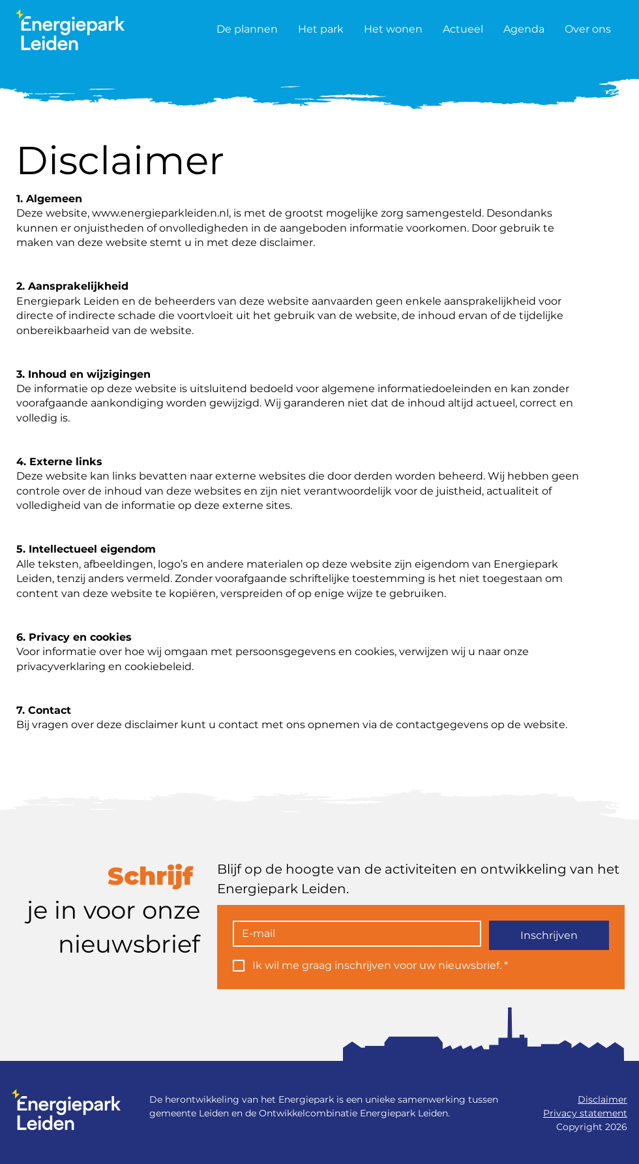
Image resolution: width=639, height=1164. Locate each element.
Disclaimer (602, 1099)
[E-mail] (353, 933)
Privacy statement (585, 1113)
